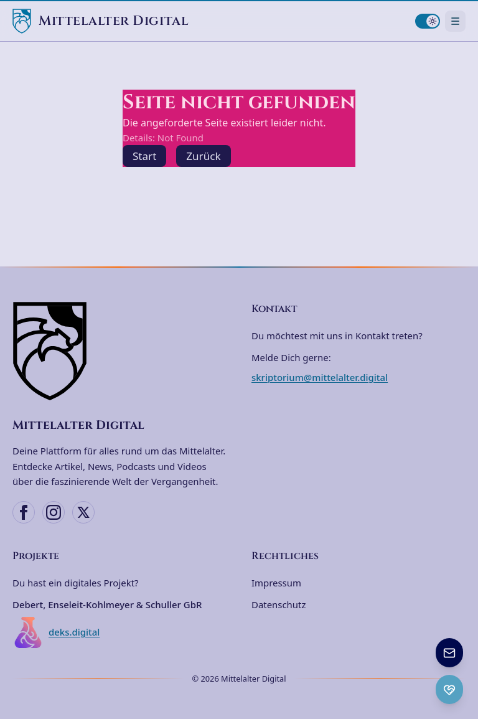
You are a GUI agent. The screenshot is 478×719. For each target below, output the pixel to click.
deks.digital (56, 632)
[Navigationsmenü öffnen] (455, 21)
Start (144, 156)
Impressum (276, 582)
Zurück (203, 156)
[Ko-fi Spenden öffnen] (449, 689)
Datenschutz (278, 604)
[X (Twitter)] (83, 512)
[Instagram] (53, 512)
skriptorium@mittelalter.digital (319, 377)
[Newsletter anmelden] (449, 652)
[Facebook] (23, 512)
